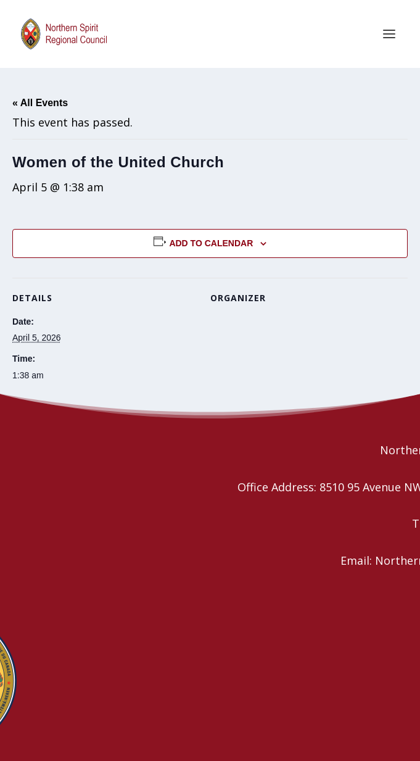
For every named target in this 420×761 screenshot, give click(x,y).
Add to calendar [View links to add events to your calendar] (211, 243)
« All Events (40, 103)
